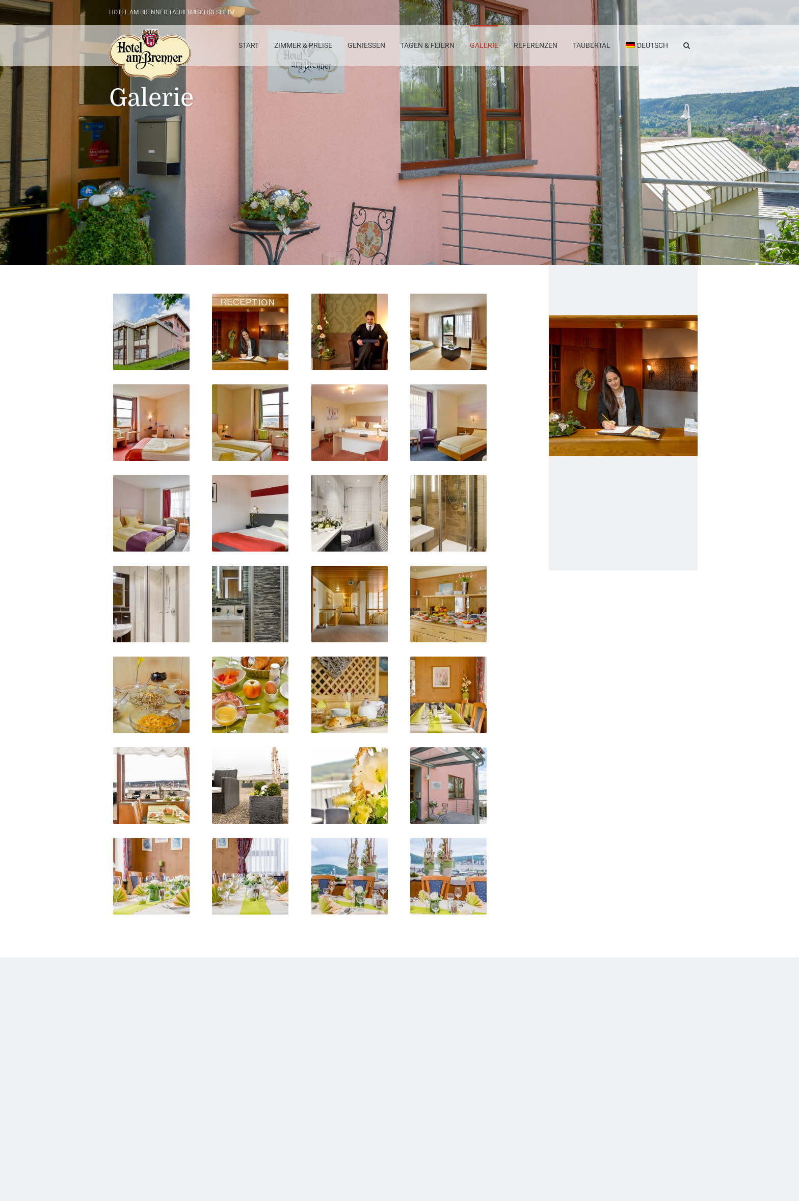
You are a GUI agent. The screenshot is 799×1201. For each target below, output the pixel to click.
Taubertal (591, 45)
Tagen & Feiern (428, 45)
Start (248, 45)
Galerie (484, 45)
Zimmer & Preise (303, 45)
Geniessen (366, 45)
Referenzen (535, 45)
